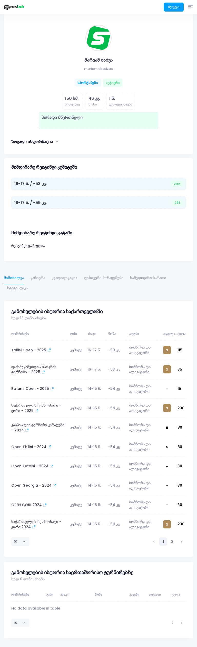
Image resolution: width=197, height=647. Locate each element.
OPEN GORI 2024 (29, 504)
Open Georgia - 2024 (33, 485)
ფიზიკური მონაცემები (103, 277)
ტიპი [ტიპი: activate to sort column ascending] (73, 333)
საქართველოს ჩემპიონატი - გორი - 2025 (36, 408)
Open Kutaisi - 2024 (32, 466)
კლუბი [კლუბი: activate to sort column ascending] (134, 333)
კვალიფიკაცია (64, 277)
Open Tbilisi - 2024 (31, 446)
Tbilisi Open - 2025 (31, 350)
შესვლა (173, 7)
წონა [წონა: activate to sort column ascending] (112, 333)
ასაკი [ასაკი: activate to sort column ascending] (91, 333)
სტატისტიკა (17, 288)
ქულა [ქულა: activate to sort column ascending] (181, 333)
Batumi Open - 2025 (32, 388)
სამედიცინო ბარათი (148, 277)
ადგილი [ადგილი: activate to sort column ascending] (169, 333)
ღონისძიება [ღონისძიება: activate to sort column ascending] (20, 333)
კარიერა (38, 277)
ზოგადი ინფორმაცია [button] (35, 142)
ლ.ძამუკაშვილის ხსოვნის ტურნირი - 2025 (33, 369)
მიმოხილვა (14, 277)
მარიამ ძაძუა (98, 60)
